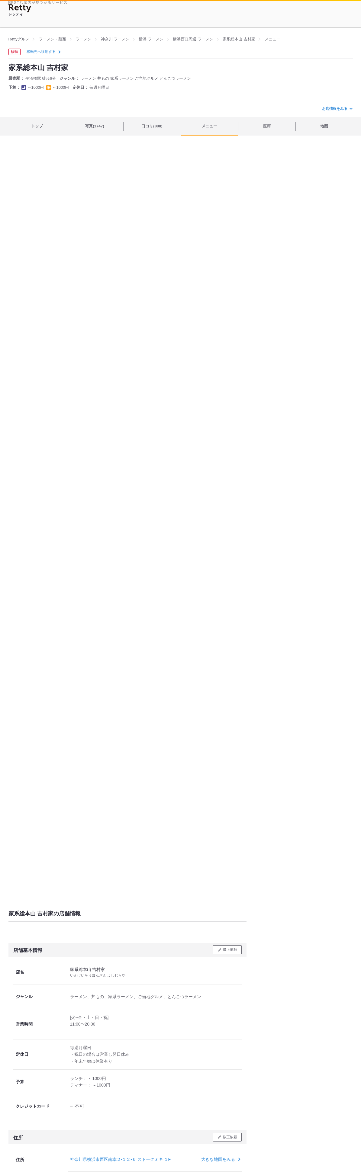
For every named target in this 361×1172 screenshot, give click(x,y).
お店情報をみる (337, 108)
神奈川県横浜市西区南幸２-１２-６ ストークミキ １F (120, 1159)
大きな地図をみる (220, 1159)
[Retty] (19, 8)
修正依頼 (230, 949)
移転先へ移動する (43, 52)
